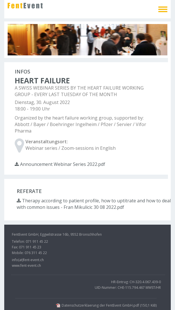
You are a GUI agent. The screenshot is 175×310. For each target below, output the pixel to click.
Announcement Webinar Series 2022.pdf (60, 164)
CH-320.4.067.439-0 (145, 281)
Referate (29, 191)
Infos (22, 71)
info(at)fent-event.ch (28, 259)
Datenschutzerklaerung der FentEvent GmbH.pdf (109, 305)
